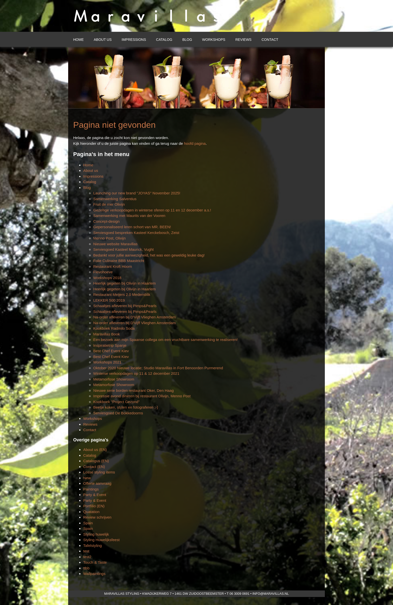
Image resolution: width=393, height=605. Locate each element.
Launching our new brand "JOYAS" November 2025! (136, 193)
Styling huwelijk (96, 534)
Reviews (243, 40)
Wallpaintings (94, 573)
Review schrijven (97, 517)
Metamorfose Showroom (113, 379)
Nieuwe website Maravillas (115, 244)
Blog (187, 40)
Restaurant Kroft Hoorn (112, 266)
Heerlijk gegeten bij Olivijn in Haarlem (124, 283)
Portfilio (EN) (94, 506)
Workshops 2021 (107, 362)
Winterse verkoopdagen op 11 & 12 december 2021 (136, 373)
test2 (87, 557)
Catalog (164, 40)
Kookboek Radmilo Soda (114, 328)
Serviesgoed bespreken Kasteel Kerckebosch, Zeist (136, 232)
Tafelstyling (92, 545)
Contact (269, 40)
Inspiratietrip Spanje (110, 345)
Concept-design (106, 221)
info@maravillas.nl (270, 593)
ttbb (86, 568)
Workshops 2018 (107, 278)
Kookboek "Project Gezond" (116, 402)
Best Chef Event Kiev (111, 351)
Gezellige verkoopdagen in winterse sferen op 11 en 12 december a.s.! (152, 210)
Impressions (134, 40)
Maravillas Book (106, 334)
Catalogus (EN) (96, 461)
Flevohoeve (103, 272)
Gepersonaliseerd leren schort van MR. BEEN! (132, 227)
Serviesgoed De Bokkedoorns (118, 413)
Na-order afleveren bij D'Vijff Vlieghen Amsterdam (134, 317)
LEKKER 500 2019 (109, 300)
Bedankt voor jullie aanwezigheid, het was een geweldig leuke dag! (149, 255)
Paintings (91, 489)
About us (103, 40)
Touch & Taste (95, 562)
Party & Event (94, 495)
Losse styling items (99, 472)
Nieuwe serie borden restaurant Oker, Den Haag (133, 390)
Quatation (91, 512)
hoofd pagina (195, 143)
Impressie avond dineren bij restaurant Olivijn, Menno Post (142, 396)
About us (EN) (95, 449)
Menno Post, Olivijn (109, 238)
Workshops (213, 40)
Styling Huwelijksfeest (101, 540)
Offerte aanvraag (97, 483)
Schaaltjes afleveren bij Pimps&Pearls (125, 306)
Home (78, 40)
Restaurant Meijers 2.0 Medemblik (121, 294)
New (87, 478)
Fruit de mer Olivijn (109, 204)
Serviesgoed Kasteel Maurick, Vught (123, 249)
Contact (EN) (94, 466)
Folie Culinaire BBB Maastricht (118, 261)
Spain (88, 523)
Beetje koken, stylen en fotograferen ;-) (125, 407)
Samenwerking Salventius (115, 199)
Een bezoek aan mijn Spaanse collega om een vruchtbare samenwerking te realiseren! (165, 339)
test (86, 551)
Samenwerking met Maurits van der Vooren (129, 215)
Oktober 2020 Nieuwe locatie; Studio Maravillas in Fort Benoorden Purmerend (158, 368)
